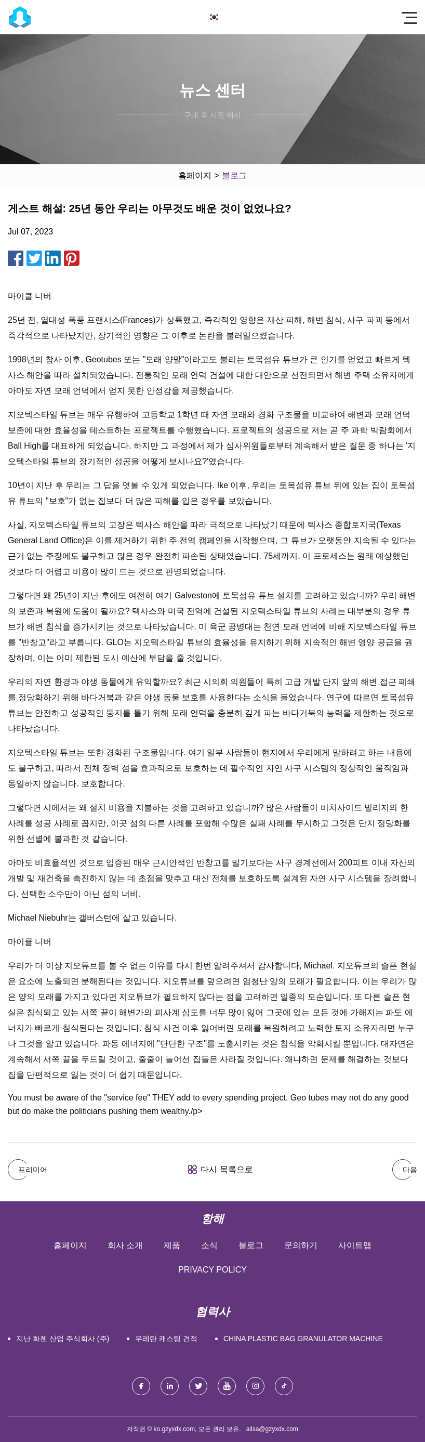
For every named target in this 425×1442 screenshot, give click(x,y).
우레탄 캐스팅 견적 (166, 1338)
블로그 (250, 1245)
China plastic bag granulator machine (303, 1338)
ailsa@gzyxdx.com (272, 1429)
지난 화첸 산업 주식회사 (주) (62, 1338)
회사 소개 (125, 1245)
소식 (209, 1245)
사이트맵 (354, 1245)
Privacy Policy (212, 1269)
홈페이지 (194, 175)
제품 (172, 1245)
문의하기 (300, 1245)
